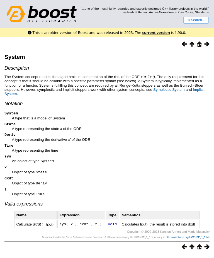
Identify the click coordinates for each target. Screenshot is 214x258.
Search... (196, 20)
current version (156, 32)
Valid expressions (23, 207)
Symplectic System (169, 89)
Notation (13, 103)
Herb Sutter (135, 12)
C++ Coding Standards (193, 12)
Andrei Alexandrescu (163, 12)
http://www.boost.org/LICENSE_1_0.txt (187, 240)
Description (16, 68)
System (14, 57)
